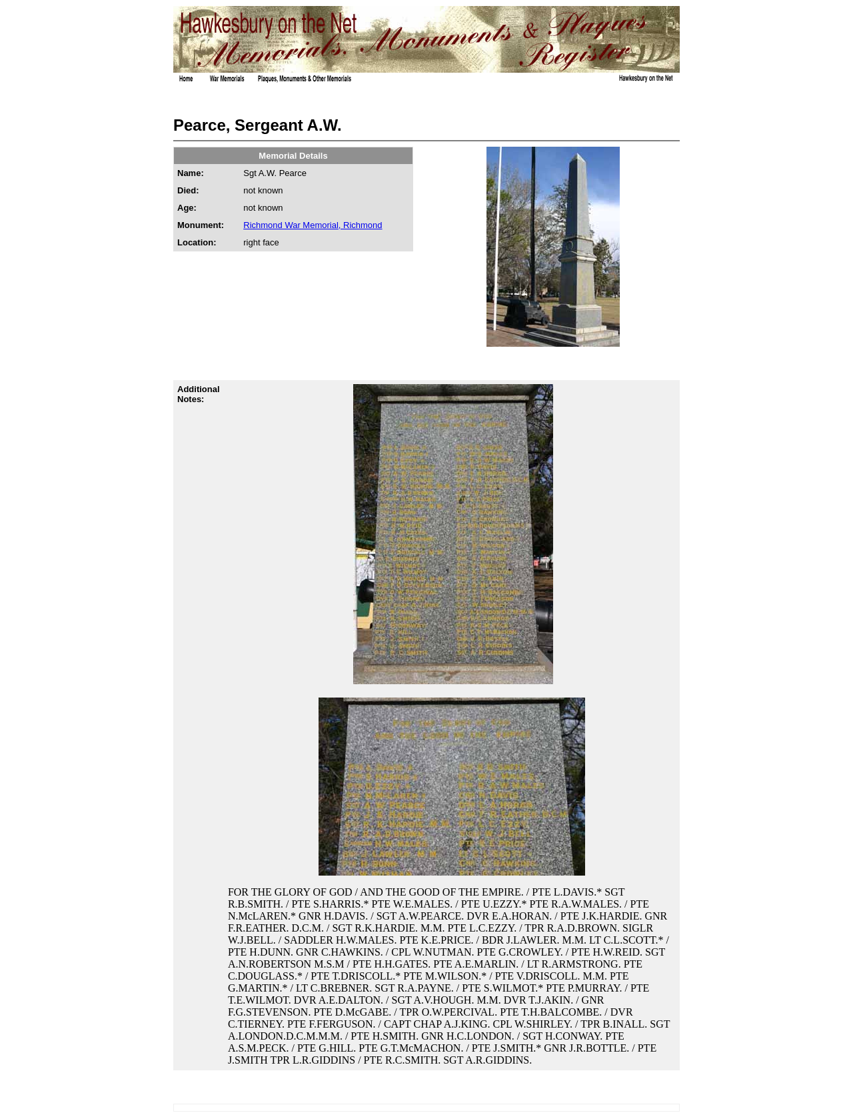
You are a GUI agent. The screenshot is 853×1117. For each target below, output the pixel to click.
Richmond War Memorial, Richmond (312, 225)
